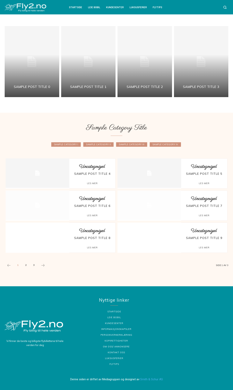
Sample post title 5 (204, 174)
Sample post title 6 (92, 206)
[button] (224, 7)
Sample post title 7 (204, 206)
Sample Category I (66, 144)
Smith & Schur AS (151, 379)
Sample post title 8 (92, 238)
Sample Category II (98, 144)
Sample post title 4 (92, 174)
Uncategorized (92, 166)
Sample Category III (131, 144)
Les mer (92, 183)
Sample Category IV (165, 144)
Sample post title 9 (204, 238)
